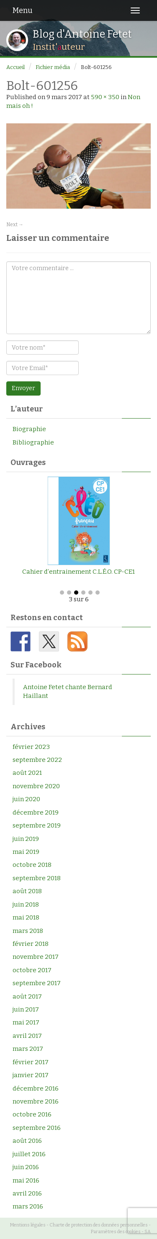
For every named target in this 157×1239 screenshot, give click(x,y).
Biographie (29, 429)
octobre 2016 (32, 1114)
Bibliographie (33, 442)
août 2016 (27, 1140)
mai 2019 (26, 852)
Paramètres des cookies (116, 1231)
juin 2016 (26, 1167)
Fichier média (53, 67)
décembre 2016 (36, 1088)
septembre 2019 (37, 825)
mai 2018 (26, 917)
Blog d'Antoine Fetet (82, 34)
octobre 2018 (32, 865)
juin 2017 (26, 1009)
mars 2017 (28, 1049)
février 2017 (31, 1062)
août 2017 (27, 996)
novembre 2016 (36, 1101)
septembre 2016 (37, 1128)
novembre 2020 (36, 786)
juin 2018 (26, 904)
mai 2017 (26, 1022)
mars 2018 (28, 931)
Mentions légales (28, 1225)
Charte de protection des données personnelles (98, 1225)
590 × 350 (105, 97)
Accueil (15, 67)
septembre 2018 (37, 878)
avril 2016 (27, 1193)
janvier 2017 (31, 1075)
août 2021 (27, 773)
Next (14, 224)
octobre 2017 (32, 970)
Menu (23, 10)
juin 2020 (26, 799)
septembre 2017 (37, 983)
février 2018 (31, 944)
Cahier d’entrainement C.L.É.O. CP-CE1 (78, 571)
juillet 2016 (29, 1154)
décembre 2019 (36, 812)
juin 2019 (26, 839)
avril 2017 (27, 1036)
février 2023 (31, 747)
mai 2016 (26, 1180)
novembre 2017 (36, 957)
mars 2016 (28, 1206)
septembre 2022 (37, 760)
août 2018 (27, 891)
